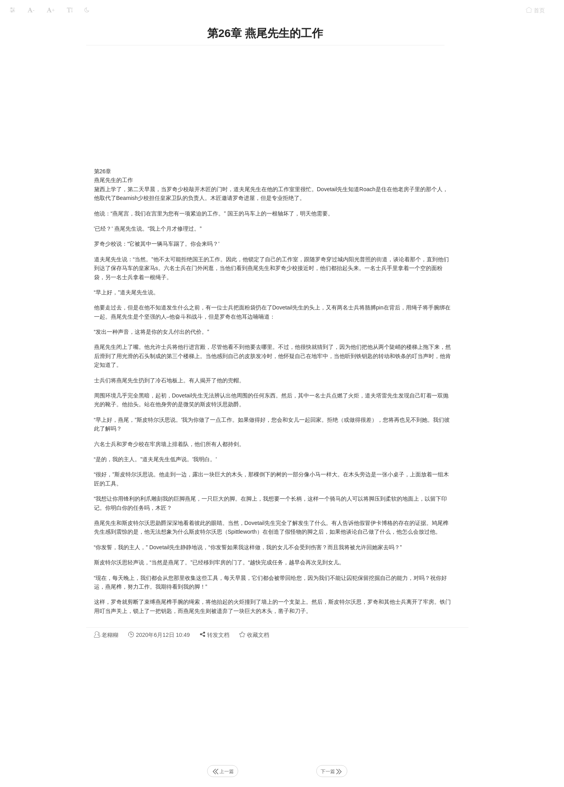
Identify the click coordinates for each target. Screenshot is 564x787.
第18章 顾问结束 (30, 314)
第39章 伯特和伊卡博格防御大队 (50, 640)
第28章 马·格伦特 (31, 469)
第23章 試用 (25, 392)
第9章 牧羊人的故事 (34, 174)
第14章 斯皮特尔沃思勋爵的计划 (50, 252)
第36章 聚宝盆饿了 (33, 594)
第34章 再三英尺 (30, 563)
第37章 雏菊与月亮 (33, 609)
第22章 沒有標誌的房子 (39, 376)
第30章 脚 (22, 500)
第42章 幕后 (25, 687)
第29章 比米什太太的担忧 (41, 485)
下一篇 (391, 771)
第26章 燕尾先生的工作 (39, 438)
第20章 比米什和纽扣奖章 (41, 345)
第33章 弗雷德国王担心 (39, 547)
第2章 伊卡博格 (29, 66)
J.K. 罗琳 (56, 29)
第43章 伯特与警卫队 (36, 702)
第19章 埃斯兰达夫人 (36, 330)
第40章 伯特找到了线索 (39, 656)
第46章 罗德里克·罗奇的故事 (45, 749)
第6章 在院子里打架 (34, 128)
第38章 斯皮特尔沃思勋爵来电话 (50, 625)
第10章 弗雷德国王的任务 (41, 190)
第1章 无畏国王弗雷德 (37, 50)
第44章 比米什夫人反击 (39, 718)
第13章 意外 (25, 236)
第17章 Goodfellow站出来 (41, 299)
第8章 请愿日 (26, 159)
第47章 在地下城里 (33, 765)
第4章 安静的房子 (32, 97)
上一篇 (282, 771)
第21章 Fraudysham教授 (40, 361)
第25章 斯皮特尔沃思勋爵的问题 (50, 423)
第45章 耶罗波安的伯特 (39, 733)
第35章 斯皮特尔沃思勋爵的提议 (50, 578)
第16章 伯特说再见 (33, 283)
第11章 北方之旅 (30, 205)
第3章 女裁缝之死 (32, 81)
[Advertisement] (325, 105)
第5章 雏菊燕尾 (29, 112)
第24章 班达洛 (27, 407)
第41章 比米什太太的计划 (41, 671)
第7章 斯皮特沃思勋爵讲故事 (46, 143)
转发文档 (274, 634)
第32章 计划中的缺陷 (36, 532)
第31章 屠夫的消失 (33, 516)
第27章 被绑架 (27, 454)
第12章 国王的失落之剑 (39, 221)
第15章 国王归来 (30, 267)
